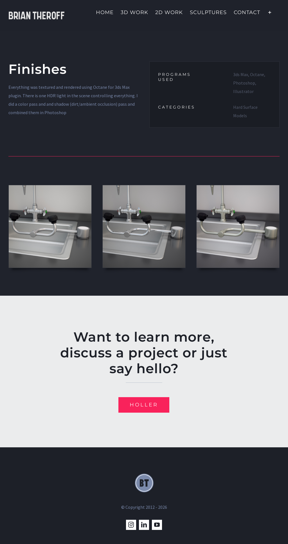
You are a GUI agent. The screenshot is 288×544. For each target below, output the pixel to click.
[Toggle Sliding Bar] (270, 12)
